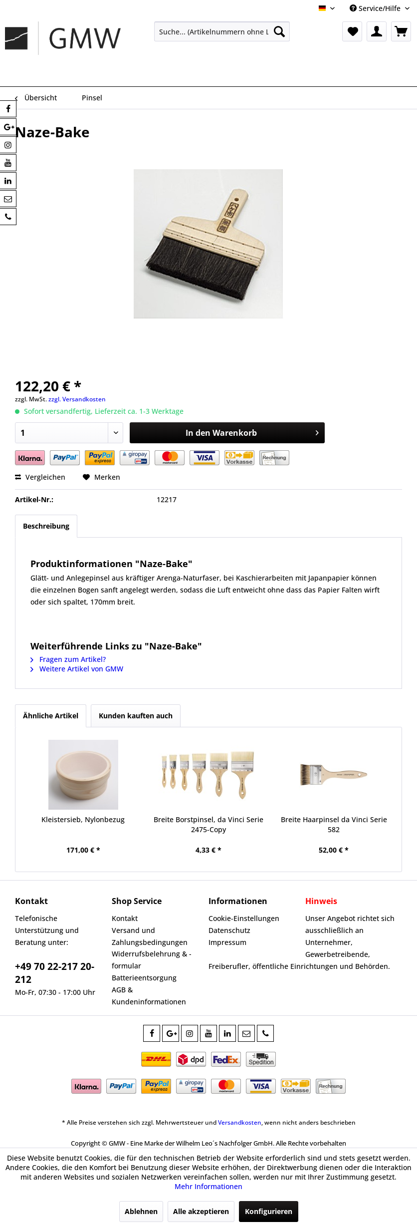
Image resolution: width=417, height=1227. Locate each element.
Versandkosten (239, 1122)
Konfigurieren (268, 1211)
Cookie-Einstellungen (243, 918)
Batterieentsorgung (144, 977)
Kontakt (125, 918)
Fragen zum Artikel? (68, 659)
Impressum (227, 942)
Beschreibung (46, 526)
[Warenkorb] (401, 31)
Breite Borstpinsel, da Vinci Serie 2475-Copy (208, 824)
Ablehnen (141, 1211)
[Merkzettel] (352, 31)
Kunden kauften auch (136, 715)
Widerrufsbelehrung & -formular (152, 959)
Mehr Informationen (208, 1186)
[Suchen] (279, 31)
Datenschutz (229, 930)
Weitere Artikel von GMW (76, 668)
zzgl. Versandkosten (77, 399)
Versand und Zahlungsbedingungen (150, 936)
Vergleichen (40, 477)
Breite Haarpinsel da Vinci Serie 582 (334, 824)
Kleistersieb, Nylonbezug (83, 819)
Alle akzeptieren (201, 1211)
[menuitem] (222, 31)
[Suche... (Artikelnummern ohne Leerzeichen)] (222, 31)
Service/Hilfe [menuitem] (376, 8)
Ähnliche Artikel (50, 715)
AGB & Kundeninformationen (149, 995)
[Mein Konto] (377, 31)
